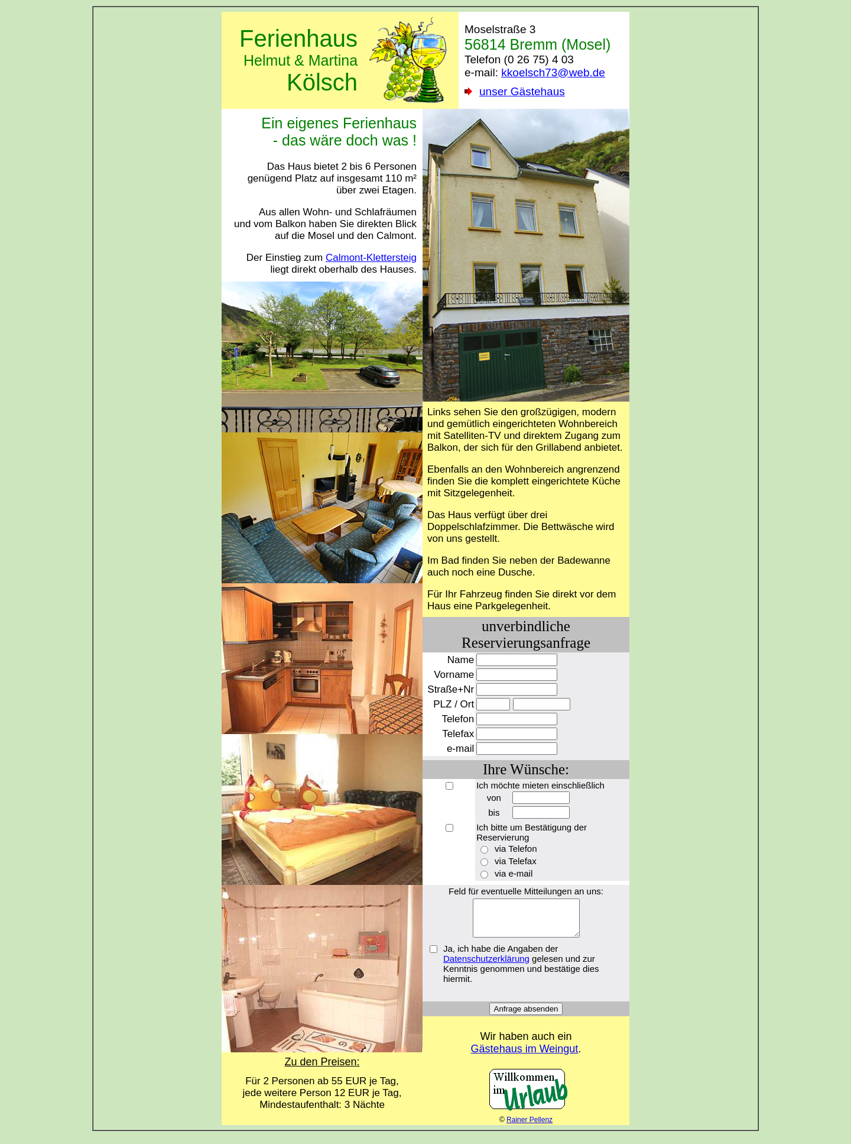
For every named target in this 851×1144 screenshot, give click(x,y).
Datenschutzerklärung (486, 966)
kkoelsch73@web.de (553, 72)
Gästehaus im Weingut (525, 1056)
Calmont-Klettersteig (371, 257)
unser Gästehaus (522, 91)
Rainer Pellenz (529, 1127)
